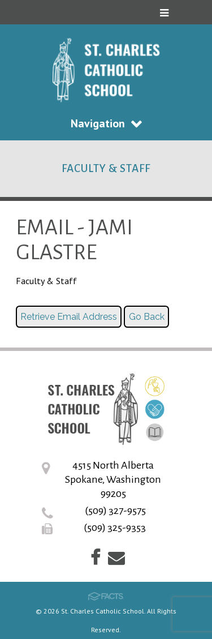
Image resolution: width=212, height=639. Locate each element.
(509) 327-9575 (115, 510)
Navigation (106, 123)
